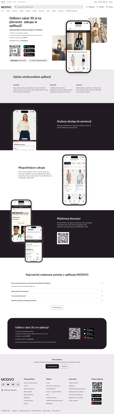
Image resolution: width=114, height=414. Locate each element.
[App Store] (96, 399)
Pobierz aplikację (102, 2)
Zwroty (26, 385)
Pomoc (111, 2)
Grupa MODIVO (50, 388)
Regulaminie (24, 40)
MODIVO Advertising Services (54, 400)
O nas (47, 383)
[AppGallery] (96, 403)
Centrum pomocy (28, 400)
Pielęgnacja (72, 385)
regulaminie (30, 339)
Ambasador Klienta (51, 397)
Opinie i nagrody (73, 400)
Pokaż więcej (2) (57, 307)
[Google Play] (96, 395)
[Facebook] (13, 384)
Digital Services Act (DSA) (76, 397)
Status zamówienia (29, 388)
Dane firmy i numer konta (53, 385)
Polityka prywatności (36, 410)
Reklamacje (27, 397)
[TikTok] (18, 384)
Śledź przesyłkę (28, 391)
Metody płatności (28, 394)
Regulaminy (49, 403)
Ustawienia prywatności (24, 410)
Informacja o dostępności (76, 394)
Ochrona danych (56, 410)
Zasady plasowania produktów (77, 388)
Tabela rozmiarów (73, 383)
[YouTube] (8, 384)
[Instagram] (3, 384)
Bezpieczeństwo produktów (76, 391)
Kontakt (26, 403)
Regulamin (14, 410)
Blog (95, 2)
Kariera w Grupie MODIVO (53, 391)
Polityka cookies (46, 410)
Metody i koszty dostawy (30, 383)
